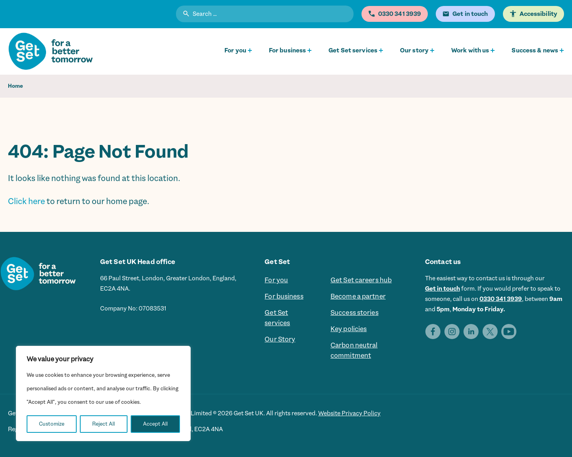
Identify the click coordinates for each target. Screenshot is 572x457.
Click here (26, 201)
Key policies (348, 329)
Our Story (280, 339)
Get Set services (353, 50)
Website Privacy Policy (349, 413)
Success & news (535, 50)
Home (15, 86)
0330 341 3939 (500, 299)
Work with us (470, 50)
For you (235, 50)
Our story (414, 50)
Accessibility (538, 14)
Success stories (354, 313)
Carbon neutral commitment (354, 350)
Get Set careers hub (361, 280)
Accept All (155, 423)
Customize (51, 423)
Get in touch (442, 289)
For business (287, 50)
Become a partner (358, 296)
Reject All (103, 423)
